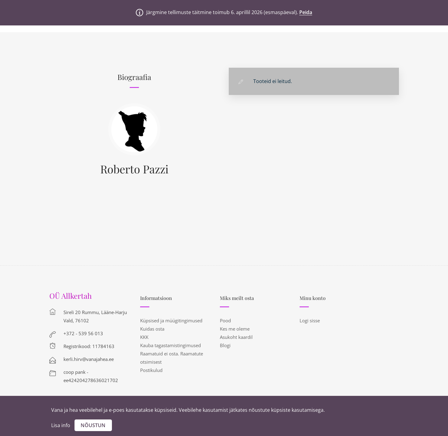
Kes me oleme (235, 329)
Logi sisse (310, 320)
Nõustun (93, 425)
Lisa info (60, 425)
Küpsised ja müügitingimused (171, 320)
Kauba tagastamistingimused (170, 345)
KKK (144, 337)
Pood (225, 320)
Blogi (225, 345)
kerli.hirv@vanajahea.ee (88, 359)
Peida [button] (305, 12)
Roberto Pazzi (134, 168)
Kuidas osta (152, 329)
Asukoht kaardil (236, 337)
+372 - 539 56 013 (83, 333)
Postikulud (151, 370)
